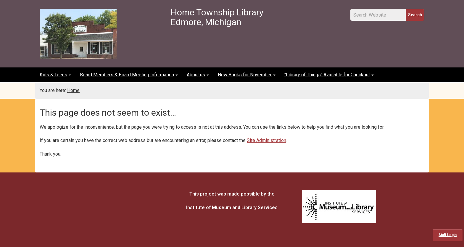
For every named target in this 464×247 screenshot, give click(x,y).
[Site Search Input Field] (378, 15)
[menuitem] (55, 74)
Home (73, 90)
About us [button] (198, 75)
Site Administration (266, 140)
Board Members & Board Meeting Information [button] (129, 75)
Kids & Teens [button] (55, 75)
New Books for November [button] (247, 75)
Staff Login (448, 235)
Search (415, 14)
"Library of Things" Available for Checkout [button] (329, 75)
